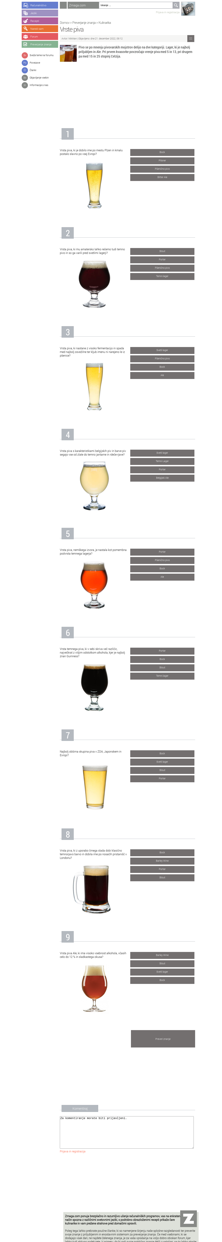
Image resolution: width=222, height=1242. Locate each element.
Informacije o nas (39, 85)
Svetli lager (166, 349)
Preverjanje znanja (87, 22)
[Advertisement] (131, 93)
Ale (166, 374)
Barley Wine (166, 860)
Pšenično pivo (166, 168)
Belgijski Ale (166, 477)
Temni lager (166, 275)
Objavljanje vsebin (39, 77)
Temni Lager (166, 460)
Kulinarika (108, 22)
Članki (33, 70)
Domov (68, 22)
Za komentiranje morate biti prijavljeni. (130, 1136)
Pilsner (166, 159)
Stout (166, 250)
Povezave (35, 62)
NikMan (76, 38)
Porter (166, 258)
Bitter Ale (166, 176)
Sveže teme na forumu (42, 55)
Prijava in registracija (171, 12)
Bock (166, 151)
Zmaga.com (80, 5)
